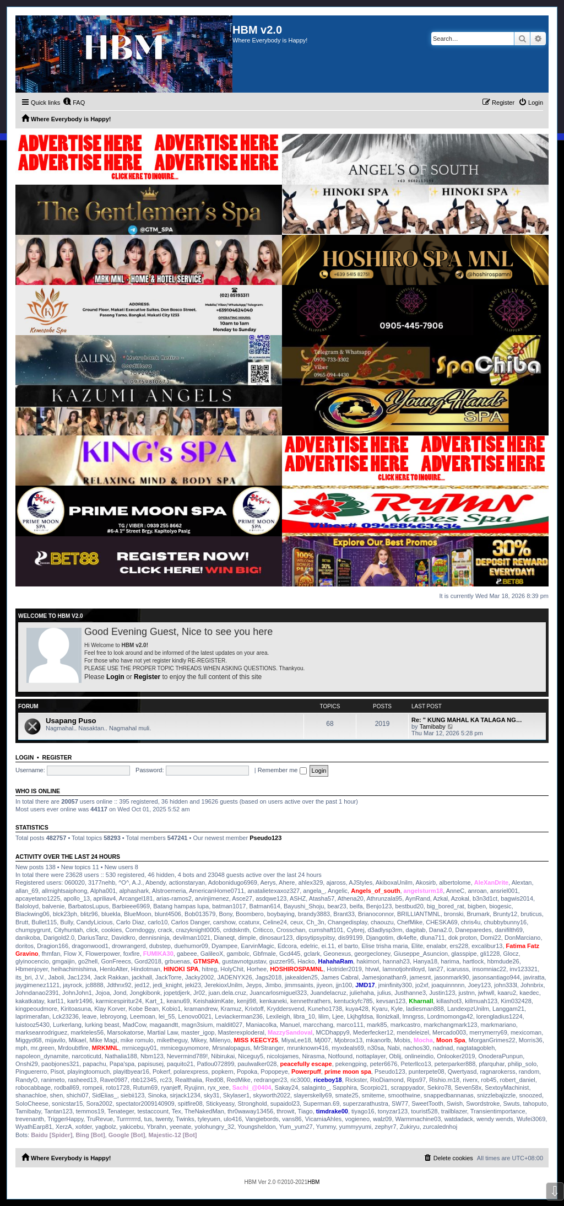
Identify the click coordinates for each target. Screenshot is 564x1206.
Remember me (282, 770)
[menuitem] (74, 102)
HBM (313, 1182)
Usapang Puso (71, 721)
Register (147, 677)
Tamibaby (433, 726)
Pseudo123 (265, 837)
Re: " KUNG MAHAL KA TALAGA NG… (466, 720)
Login (115, 677)
